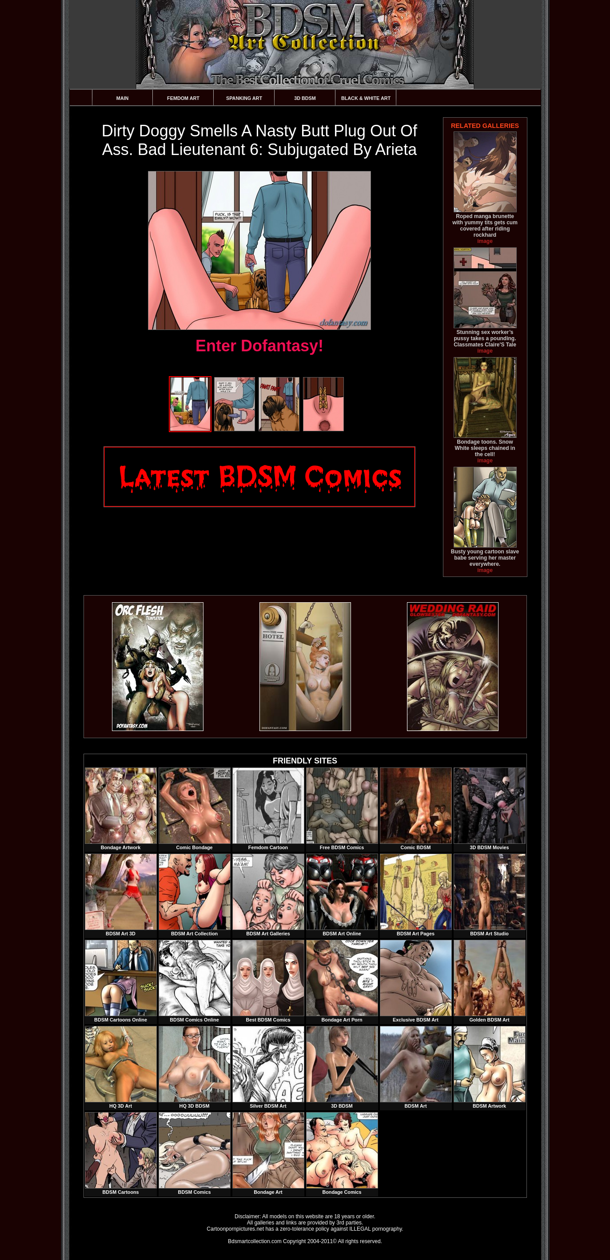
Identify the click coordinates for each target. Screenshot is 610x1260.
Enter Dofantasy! (259, 346)
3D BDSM (305, 98)
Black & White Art (366, 98)
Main (122, 98)
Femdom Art (183, 98)
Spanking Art (244, 98)
